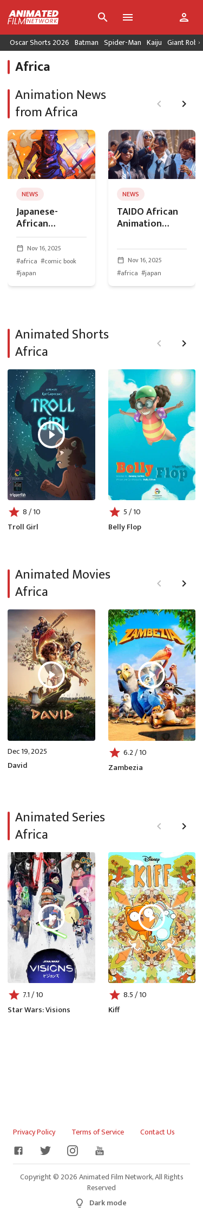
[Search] (102, 17)
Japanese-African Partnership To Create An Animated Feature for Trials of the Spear (48, 218)
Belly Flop (124, 527)
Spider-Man (122, 42)
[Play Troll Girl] (51, 434)
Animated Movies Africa (62, 583)
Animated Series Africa (60, 826)
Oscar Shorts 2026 (39, 42)
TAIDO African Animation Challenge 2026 (149, 218)
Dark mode (100, 1203)
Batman (87, 42)
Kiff (114, 1010)
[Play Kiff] (151, 917)
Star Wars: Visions (39, 1010)
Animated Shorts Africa (62, 343)
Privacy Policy (34, 1132)
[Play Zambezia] (151, 674)
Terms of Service (97, 1132)
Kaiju (154, 42)
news (30, 194)
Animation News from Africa (60, 103)
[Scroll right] (199, 43)
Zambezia (125, 767)
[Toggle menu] (127, 17)
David (18, 765)
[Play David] (51, 674)
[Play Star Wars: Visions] (51, 917)
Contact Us (157, 1132)
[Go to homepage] (29, 17)
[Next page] (184, 103)
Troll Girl (23, 527)
